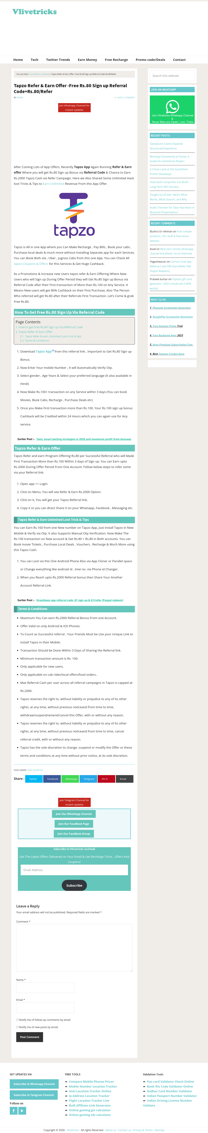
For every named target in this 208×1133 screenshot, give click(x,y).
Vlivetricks (34, 11)
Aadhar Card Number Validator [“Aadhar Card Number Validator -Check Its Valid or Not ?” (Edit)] (169, 1091)
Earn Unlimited (53, 184)
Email (20, 1000)
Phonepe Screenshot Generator (172, 308)
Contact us (124, 1130)
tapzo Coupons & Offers (31, 264)
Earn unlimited (35, 770)
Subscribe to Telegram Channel (34, 1095)
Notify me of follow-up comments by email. (45, 1020)
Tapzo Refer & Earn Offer (36, 332)
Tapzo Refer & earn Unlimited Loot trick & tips (53, 336)
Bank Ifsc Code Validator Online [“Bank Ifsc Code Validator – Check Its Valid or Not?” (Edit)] (170, 1086)
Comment (23, 921)
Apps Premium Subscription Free (173, 344)
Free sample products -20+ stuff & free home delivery (171, 236)
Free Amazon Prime (164, 326)
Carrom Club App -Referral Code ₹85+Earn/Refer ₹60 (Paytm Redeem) (171, 266)
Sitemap (159, 1130)
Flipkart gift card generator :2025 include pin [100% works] (171, 283)
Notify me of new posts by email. (38, 1027)
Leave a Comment (126, 97)
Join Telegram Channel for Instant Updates (74, 802)
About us (110, 1130)
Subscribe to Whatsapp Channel (34, 1084)
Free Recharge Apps (165, 335)
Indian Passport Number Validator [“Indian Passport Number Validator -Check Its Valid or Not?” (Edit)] (172, 1096)
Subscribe (74, 885)
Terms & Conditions (37, 340)
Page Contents (28, 321)
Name (21, 980)
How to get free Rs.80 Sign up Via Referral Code (51, 327)
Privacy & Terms (143, 1130)
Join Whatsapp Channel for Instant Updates (74, 107)
